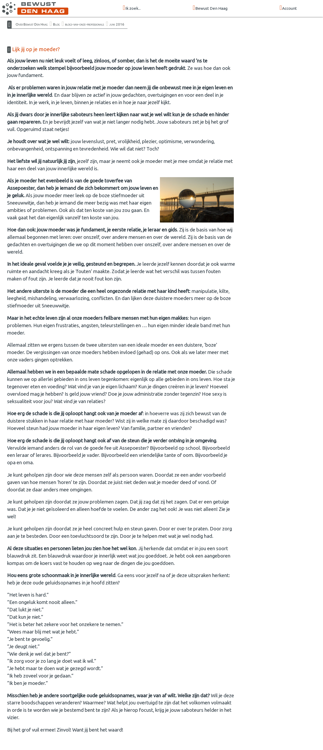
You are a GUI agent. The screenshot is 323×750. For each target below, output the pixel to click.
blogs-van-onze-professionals (84, 24)
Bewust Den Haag (210, 8)
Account (288, 8)
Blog (56, 24)
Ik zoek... (132, 8)
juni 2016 (116, 24)
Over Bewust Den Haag (32, 24)
